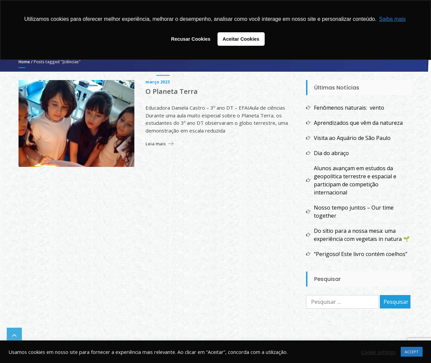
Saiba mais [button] (392, 19)
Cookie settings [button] (378, 352)
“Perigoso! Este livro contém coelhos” (360, 254)
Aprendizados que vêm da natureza (358, 122)
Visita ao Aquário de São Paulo (352, 138)
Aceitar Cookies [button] (241, 39)
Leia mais (155, 144)
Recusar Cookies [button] (190, 39)
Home (24, 62)
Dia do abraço (331, 153)
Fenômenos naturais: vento (349, 107)
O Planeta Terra (171, 91)
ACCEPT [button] (412, 351)
